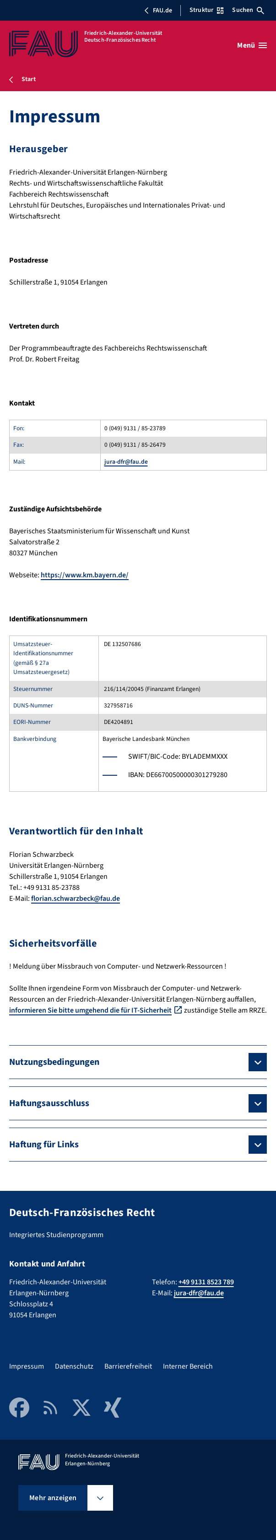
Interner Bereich (188, 1366)
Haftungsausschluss (49, 1103)
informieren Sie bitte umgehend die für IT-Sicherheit (90, 1010)
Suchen (248, 10)
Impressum (26, 1366)
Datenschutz (74, 1366)
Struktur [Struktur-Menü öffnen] (206, 10)
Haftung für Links (44, 1144)
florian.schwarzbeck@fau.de (75, 898)
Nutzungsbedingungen (54, 1062)
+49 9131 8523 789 (206, 1282)
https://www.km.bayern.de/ (85, 575)
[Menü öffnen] (252, 45)
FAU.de (158, 10)
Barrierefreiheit (128, 1366)
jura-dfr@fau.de (126, 461)
